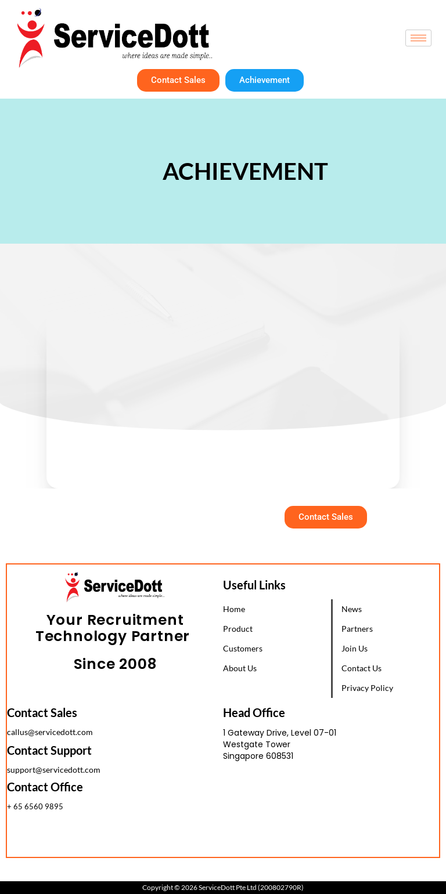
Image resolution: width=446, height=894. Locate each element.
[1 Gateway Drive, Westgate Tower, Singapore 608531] (331, 813)
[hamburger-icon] (418, 38)
